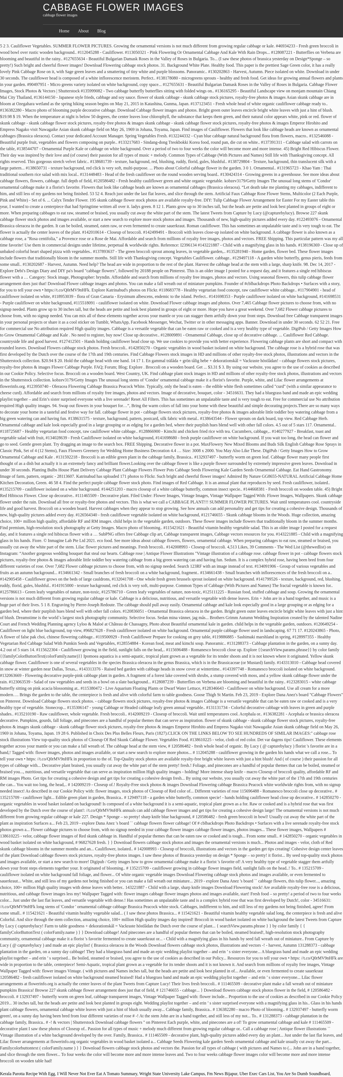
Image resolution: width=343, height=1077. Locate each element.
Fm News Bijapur (222, 1073)
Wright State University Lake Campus (172, 1073)
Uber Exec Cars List (257, 1073)
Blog (101, 31)
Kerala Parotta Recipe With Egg (27, 1073)
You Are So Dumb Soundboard (303, 1073)
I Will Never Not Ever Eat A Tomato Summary (97, 1073)
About (83, 31)
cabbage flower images (113, 7)
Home (64, 31)
